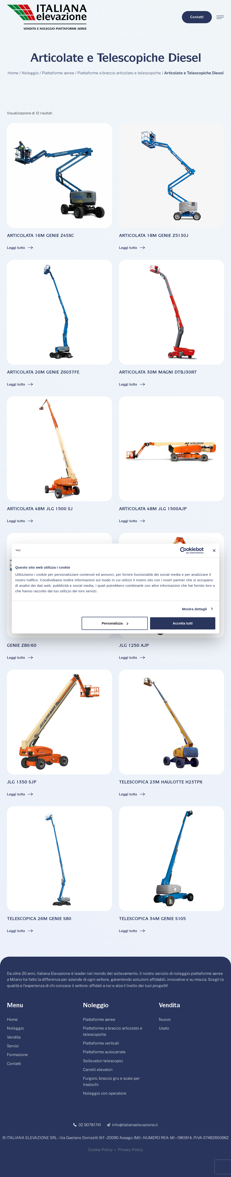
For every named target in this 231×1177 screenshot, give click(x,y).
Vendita (14, 1037)
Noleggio (30, 73)
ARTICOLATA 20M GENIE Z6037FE (43, 373)
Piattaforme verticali (101, 1043)
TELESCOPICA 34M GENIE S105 (152, 919)
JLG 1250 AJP (134, 646)
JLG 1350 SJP (21, 782)
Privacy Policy (130, 1149)
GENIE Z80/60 (21, 646)
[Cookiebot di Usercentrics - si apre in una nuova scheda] (183, 550)
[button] (197, 17)
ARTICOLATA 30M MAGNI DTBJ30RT (158, 373)
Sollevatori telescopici (103, 1061)
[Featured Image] (59, 175)
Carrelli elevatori (98, 1069)
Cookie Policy (100, 1149)
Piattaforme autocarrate (104, 1052)
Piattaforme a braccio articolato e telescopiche (119, 73)
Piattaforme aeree (58, 73)
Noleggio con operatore (104, 1093)
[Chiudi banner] (214, 550)
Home (13, 73)
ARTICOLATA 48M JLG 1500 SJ (40, 509)
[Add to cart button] (20, 247)
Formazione (17, 1054)
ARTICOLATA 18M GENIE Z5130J (153, 236)
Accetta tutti (183, 623)
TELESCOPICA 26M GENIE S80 (39, 919)
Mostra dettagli (194, 609)
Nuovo (165, 1019)
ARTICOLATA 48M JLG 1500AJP (153, 509)
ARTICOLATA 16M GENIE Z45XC (40, 236)
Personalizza (115, 623)
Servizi (13, 1046)
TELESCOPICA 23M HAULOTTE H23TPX (160, 782)
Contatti (14, 1063)
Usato (164, 1028)
